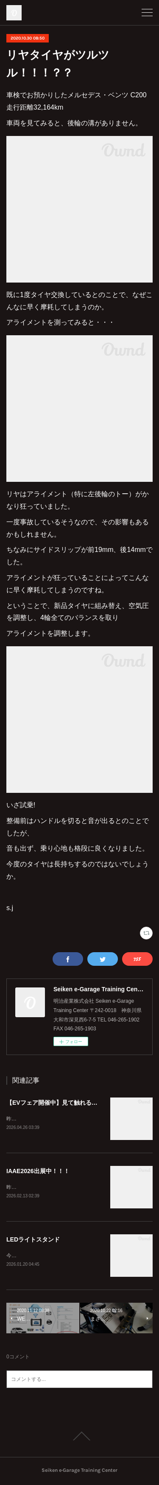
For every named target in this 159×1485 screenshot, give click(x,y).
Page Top (79, 1438)
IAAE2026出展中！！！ (38, 1171)
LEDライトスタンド (33, 1240)
